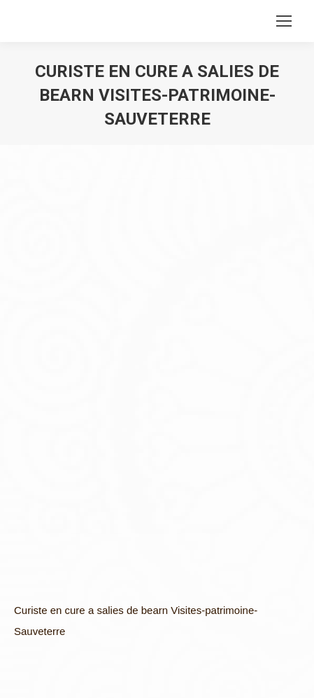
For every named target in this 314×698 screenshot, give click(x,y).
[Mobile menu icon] (284, 21)
